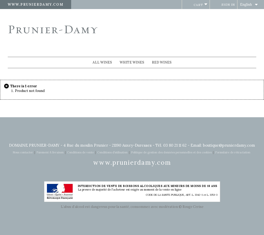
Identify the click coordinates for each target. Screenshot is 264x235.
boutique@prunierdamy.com (229, 145)
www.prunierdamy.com (35, 4)
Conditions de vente (80, 152)
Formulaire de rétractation (232, 152)
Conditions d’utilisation (112, 152)
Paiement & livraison (50, 152)
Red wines (161, 62)
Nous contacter (23, 152)
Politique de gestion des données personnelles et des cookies (171, 152)
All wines (102, 62)
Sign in (228, 4)
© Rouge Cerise (191, 207)
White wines (132, 62)
